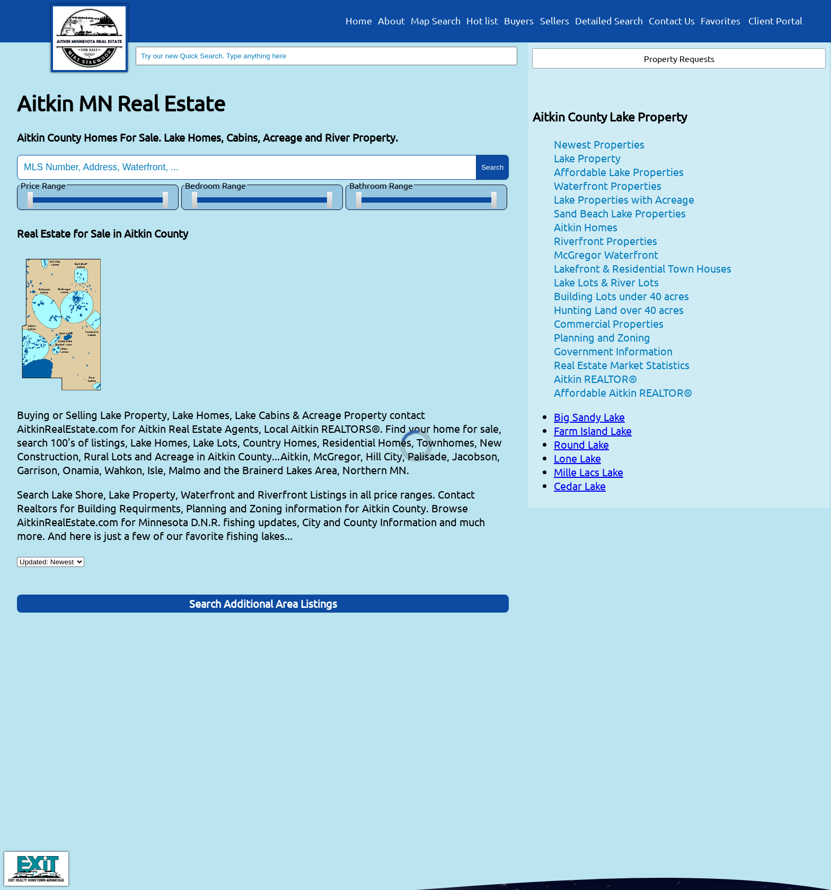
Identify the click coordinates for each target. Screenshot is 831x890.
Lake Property (587, 157)
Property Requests (679, 58)
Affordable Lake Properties (619, 171)
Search (492, 167)
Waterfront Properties (607, 185)
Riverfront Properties (605, 240)
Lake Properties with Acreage (624, 199)
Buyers (519, 21)
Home (359, 21)
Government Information (613, 350)
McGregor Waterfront (606, 254)
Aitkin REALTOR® (595, 378)
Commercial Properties (609, 323)
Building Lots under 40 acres (621, 295)
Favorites (720, 21)
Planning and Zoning (602, 337)
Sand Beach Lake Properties (620, 213)
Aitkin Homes (585, 226)
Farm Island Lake (593, 430)
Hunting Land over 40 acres (619, 309)
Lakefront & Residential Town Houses (642, 268)
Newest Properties (599, 144)
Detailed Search (609, 21)
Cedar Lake (580, 485)
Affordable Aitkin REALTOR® (623, 392)
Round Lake (581, 444)
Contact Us (672, 21)
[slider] (30, 200)
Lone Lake (577, 458)
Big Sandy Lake (589, 416)
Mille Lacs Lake (588, 471)
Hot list (482, 21)
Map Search (436, 21)
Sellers (554, 21)
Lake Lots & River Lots (606, 282)
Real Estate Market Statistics (621, 364)
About (391, 21)
